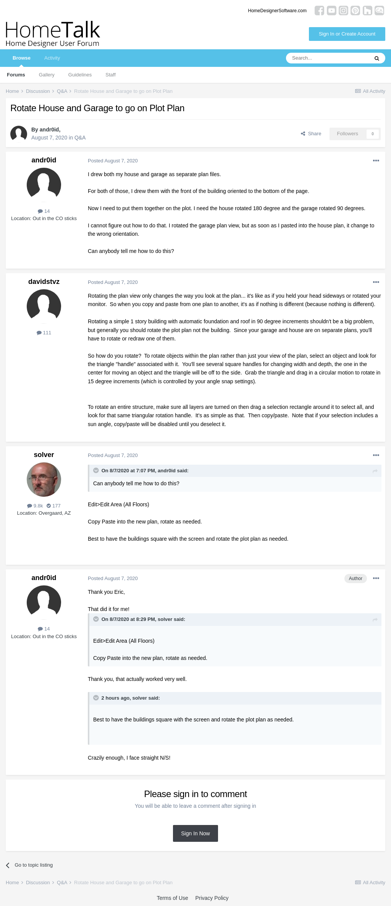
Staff (110, 75)
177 (53, 506)
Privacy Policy (211, 898)
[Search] (327, 58)
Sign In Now (195, 833)
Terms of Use (172, 898)
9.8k (35, 506)
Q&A (80, 138)
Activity (52, 58)
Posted (113, 161)
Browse (22, 61)
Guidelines (80, 75)
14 (44, 211)
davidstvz (44, 281)
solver (44, 455)
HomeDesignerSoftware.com (277, 10)
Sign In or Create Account (347, 34)
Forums (16, 75)
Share (311, 133)
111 (44, 332)
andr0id (49, 129)
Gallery (47, 75)
